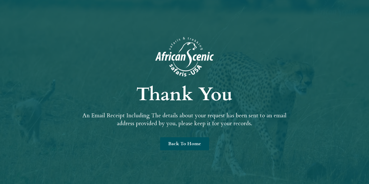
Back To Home (184, 144)
